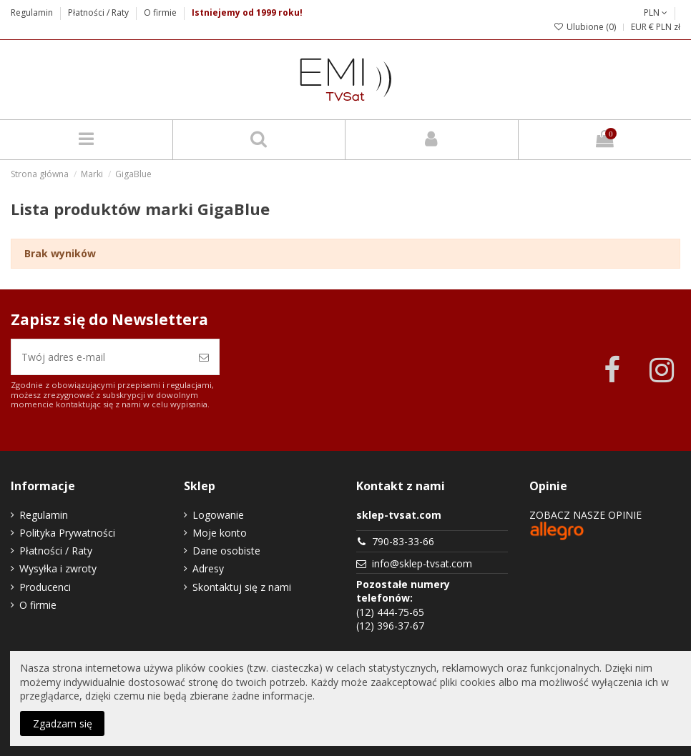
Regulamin (33, 12)
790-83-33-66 (403, 541)
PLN (655, 12)
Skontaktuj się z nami (241, 587)
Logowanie (218, 515)
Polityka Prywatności (67, 532)
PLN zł (668, 27)
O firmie (160, 12)
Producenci (45, 587)
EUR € (642, 27)
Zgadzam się (62, 723)
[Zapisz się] (204, 356)
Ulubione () (585, 27)
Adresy (208, 568)
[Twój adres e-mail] (100, 356)
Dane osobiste (226, 550)
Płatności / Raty (99, 12)
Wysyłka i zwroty (58, 568)
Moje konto (219, 532)
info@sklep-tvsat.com (422, 563)
